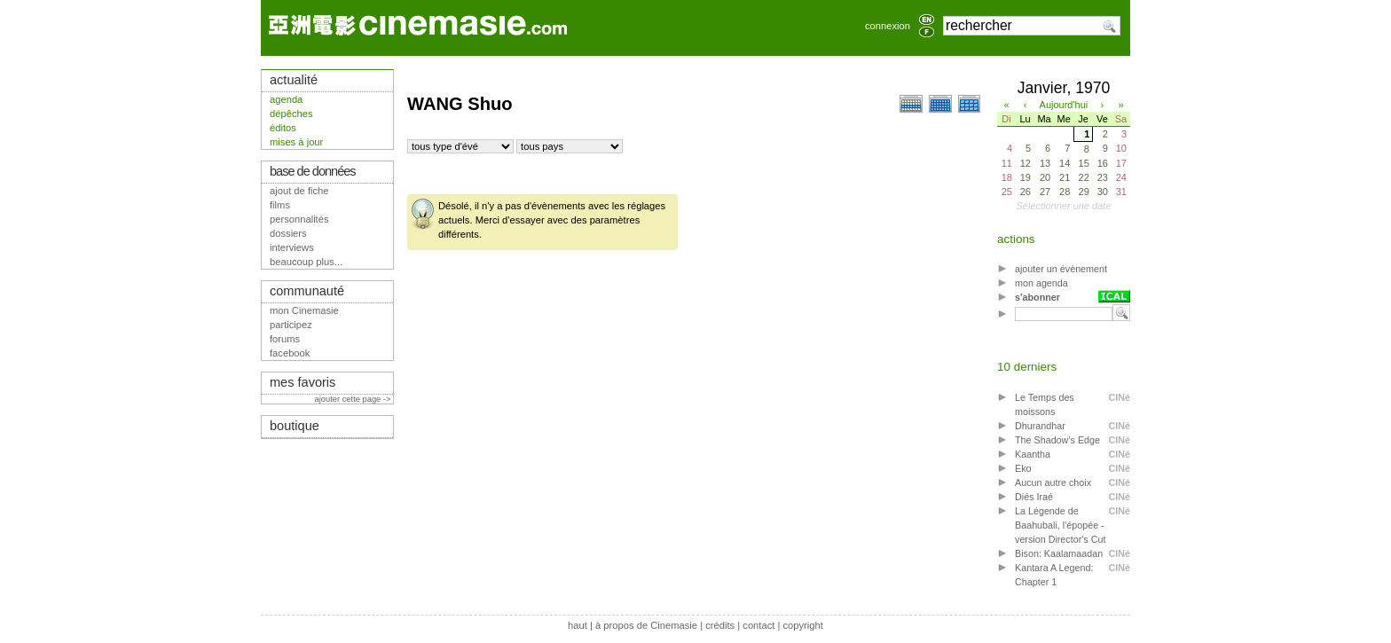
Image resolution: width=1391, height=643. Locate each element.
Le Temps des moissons (1044, 404)
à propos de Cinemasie (646, 625)
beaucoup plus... (306, 261)
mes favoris (302, 382)
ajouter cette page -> (354, 399)
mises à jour (296, 142)
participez (291, 324)
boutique (294, 426)
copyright (802, 625)
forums (285, 338)
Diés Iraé (1034, 496)
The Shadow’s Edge (1057, 440)
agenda (286, 99)
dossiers (288, 233)
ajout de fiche (299, 190)
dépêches (291, 113)
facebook (290, 353)
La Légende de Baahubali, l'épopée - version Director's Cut (1060, 525)
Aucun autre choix (1053, 482)
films (280, 205)
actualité (294, 80)
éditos (283, 127)
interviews (292, 247)
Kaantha (1032, 454)
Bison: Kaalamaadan (1059, 553)
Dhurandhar (1040, 425)
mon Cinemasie (304, 310)
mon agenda (1041, 283)
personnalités (299, 219)
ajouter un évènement (1061, 268)
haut (577, 625)
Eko (1023, 468)
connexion (887, 25)
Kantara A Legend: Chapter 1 (1054, 574)
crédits (720, 625)
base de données (313, 171)
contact (758, 625)
